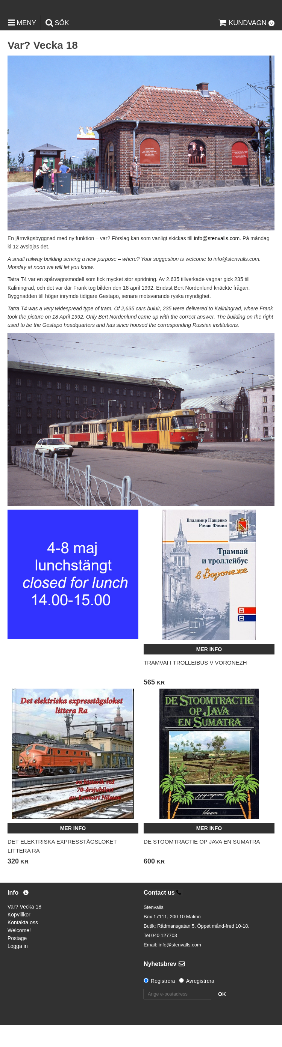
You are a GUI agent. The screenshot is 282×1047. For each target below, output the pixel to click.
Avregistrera (200, 1003)
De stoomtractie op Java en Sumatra (202, 863)
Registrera (163, 1003)
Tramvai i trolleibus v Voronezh (195, 684)
